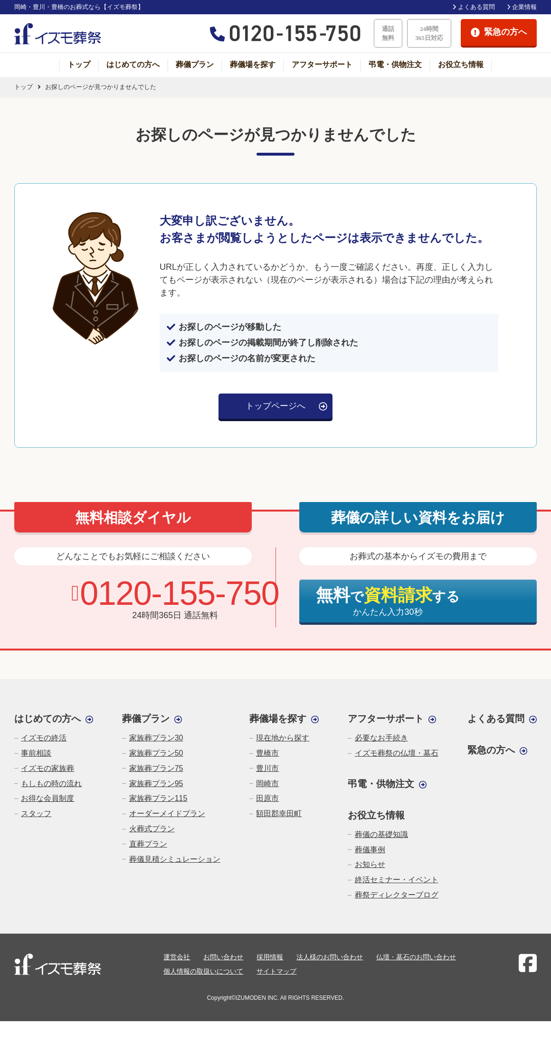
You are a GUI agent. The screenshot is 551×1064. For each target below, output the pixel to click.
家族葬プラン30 (156, 738)
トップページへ (275, 406)
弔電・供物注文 (395, 64)
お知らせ (370, 864)
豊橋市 (267, 753)
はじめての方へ (133, 64)
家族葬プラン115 (158, 798)
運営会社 (176, 957)
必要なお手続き (381, 738)
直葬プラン (148, 844)
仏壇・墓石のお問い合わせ (416, 957)
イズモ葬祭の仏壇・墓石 (396, 753)
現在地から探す (282, 738)
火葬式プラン (152, 829)
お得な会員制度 (47, 798)
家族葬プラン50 (156, 753)
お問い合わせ (223, 957)
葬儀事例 (370, 850)
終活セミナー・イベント (396, 880)
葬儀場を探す (253, 64)
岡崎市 (267, 783)
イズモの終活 (43, 738)
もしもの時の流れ (51, 783)
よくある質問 (476, 6)
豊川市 (267, 768)
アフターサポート (322, 64)
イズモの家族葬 (47, 768)
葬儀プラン (195, 64)
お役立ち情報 (461, 64)
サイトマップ (276, 971)
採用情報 (269, 957)
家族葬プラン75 (156, 768)
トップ (78, 64)
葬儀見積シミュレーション (174, 859)
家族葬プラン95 (156, 783)
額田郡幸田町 (279, 813)
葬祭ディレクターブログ (396, 895)
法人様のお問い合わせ (329, 957)
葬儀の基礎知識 (381, 834)
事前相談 (36, 753)
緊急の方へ (491, 750)
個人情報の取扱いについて (203, 971)
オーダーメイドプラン (167, 813)
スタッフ (36, 813)
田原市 (267, 798)
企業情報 (524, 6)
